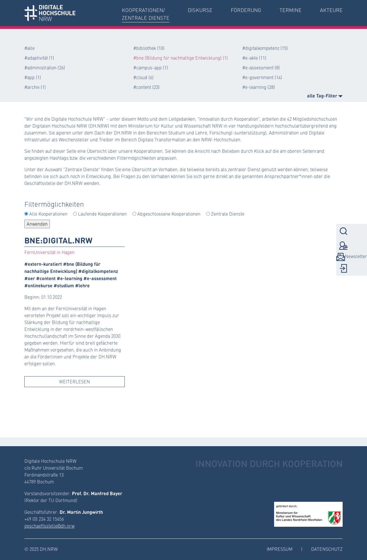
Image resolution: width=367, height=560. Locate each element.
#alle (29, 48)
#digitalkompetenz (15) (265, 48)
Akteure (331, 10)
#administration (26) (44, 68)
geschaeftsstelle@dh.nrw (49, 526)
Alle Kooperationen (48, 214)
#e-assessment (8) (261, 68)
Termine (291, 10)
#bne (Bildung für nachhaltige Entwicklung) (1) (180, 58)
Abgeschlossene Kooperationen (168, 214)
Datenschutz (327, 549)
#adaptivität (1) (39, 58)
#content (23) (146, 87)
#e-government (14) (262, 77)
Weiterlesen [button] (74, 381)
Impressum (279, 549)
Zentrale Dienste (227, 214)
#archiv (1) (35, 87)
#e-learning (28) (258, 87)
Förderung (246, 10)
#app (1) (32, 77)
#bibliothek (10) (149, 48)
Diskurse (200, 10)
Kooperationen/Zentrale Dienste (145, 14)
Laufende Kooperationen (102, 214)
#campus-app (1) (150, 68)
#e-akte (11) (254, 58)
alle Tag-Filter (325, 95)
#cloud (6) (143, 77)
